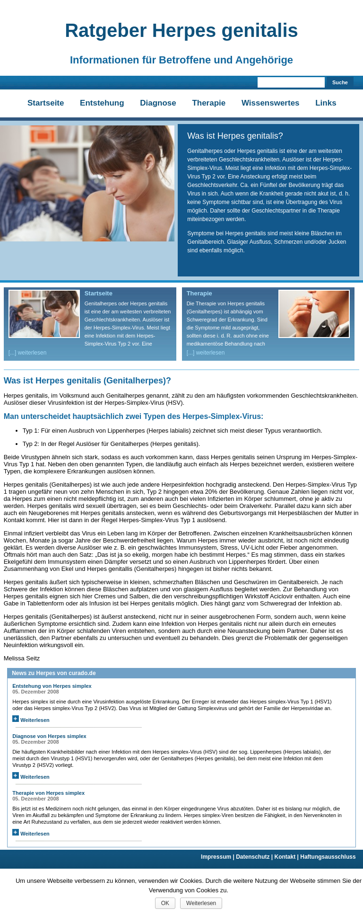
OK (165, 903)
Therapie (208, 102)
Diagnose (158, 102)
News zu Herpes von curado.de (53, 673)
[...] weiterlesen (28, 352)
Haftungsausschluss (327, 857)
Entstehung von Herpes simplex (51, 686)
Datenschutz (255, 857)
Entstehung (102, 102)
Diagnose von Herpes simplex (49, 736)
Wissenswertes (271, 102)
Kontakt (288, 857)
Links (325, 102)
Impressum (218, 857)
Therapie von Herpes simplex (48, 793)
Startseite (45, 102)
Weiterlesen (31, 720)
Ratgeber (181, 30)
